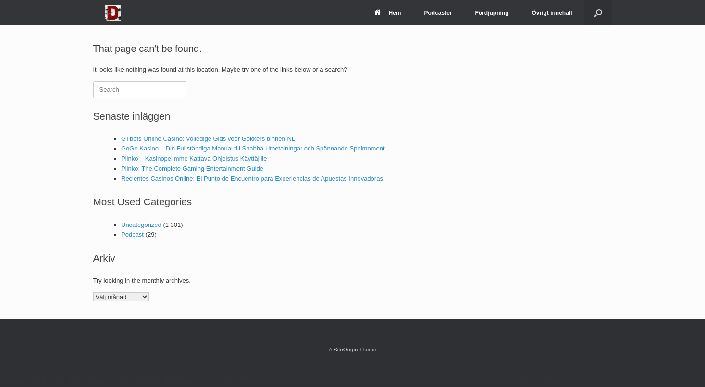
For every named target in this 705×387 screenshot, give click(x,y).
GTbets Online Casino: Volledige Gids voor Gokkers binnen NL (208, 138)
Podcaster (438, 13)
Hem (387, 13)
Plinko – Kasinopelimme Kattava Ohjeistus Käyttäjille (194, 158)
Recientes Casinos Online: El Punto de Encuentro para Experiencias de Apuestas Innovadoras (252, 178)
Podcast (132, 234)
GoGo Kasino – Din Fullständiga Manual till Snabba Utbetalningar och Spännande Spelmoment (253, 148)
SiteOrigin (346, 349)
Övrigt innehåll (552, 13)
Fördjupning (492, 13)
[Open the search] (598, 12)
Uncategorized (141, 224)
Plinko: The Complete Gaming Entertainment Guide (192, 168)
